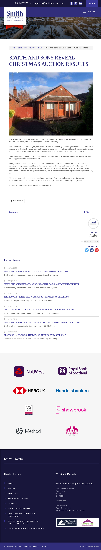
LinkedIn (80, 3)
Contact (12, 503)
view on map (61, 501)
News (40, 48)
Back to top (14, 212)
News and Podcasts (26, 48)
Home (13, 48)
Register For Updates (19, 508)
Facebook (71, 3)
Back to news (17, 201)
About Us (13, 493)
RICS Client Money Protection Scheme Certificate (23, 522)
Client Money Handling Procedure (26, 528)
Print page (88, 212)
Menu (92, 3)
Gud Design (94, 546)
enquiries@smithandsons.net (48, 3)
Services (12, 488)
